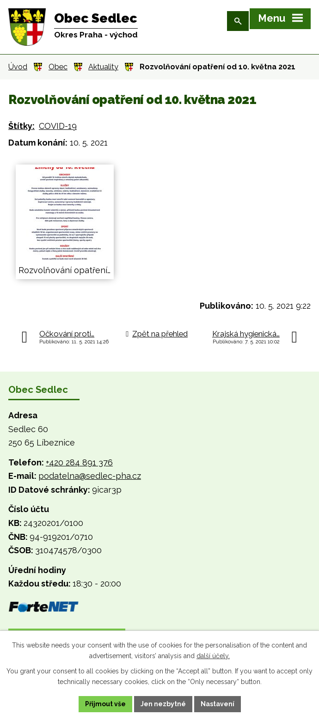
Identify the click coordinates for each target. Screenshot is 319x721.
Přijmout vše (105, 704)
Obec (58, 66)
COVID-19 (58, 126)
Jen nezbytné (163, 704)
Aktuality (103, 66)
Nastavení (217, 704)
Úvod (17, 66)
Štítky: (21, 126)
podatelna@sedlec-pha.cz (89, 476)
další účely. (213, 656)
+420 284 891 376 (79, 462)
